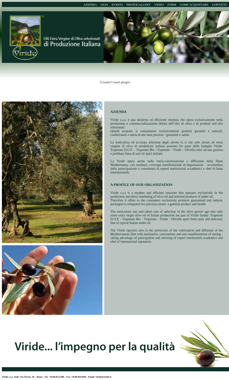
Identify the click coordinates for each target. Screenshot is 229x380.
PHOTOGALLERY (138, 4)
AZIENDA (90, 4)
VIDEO (159, 4)
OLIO (104, 4)
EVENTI (117, 4)
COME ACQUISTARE (194, 4)
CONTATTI (219, 4)
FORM (171, 4)
